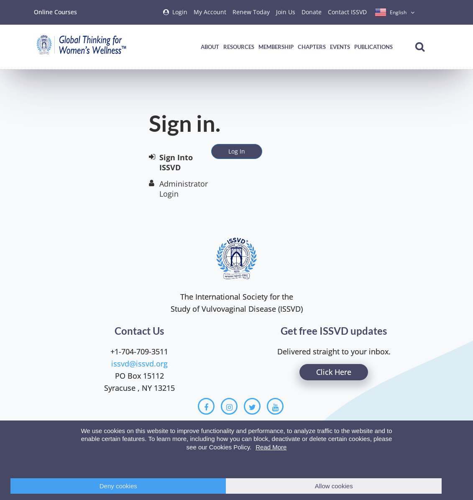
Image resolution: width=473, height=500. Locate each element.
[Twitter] (252, 406)
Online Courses (55, 12)
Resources (238, 47)
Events (340, 47)
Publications (373, 47)
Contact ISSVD (347, 12)
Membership (276, 47)
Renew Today (251, 12)
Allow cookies (334, 486)
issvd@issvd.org (139, 364)
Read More (271, 447)
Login (179, 12)
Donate (312, 12)
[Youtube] (275, 406)
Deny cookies (118, 486)
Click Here (333, 372)
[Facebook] (206, 406)
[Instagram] (229, 406)
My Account (210, 12)
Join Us (285, 12)
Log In (236, 151)
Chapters (312, 47)
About (210, 47)
